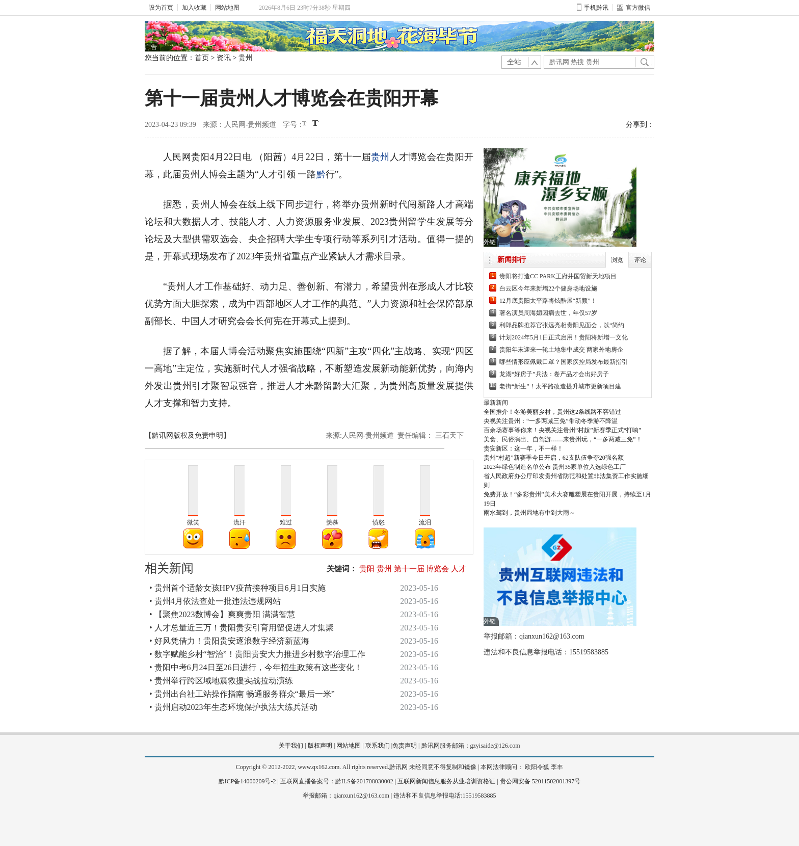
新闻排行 (511, 259)
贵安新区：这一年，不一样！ (523, 448)
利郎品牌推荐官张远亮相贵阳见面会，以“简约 (561, 325)
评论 (640, 259)
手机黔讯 (592, 7)
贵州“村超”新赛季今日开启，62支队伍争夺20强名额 (554, 457)
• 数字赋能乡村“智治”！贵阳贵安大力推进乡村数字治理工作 (257, 654)
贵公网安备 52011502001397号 (540, 781)
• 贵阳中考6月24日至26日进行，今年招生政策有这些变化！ (255, 667)
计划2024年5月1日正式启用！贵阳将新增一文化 (563, 337)
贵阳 (367, 569)
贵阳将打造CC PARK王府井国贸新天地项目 (558, 276)
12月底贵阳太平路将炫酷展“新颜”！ (548, 300)
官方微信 (633, 7)
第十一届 (409, 569)
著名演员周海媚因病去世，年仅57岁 (548, 312)
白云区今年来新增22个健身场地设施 (548, 288)
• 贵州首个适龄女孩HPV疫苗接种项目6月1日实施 (237, 588)
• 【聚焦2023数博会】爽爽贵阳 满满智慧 (222, 614)
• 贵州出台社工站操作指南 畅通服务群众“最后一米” (242, 694)
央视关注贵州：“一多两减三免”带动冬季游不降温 (551, 421)
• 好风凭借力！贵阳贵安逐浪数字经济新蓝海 (229, 641)
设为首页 (161, 7)
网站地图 (227, 7)
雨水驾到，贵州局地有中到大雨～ (529, 512)
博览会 (437, 569)
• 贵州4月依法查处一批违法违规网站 (215, 601)
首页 (202, 58)
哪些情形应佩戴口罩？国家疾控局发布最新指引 (563, 361)
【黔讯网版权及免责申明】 (187, 435)
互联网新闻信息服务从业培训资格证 (446, 781)
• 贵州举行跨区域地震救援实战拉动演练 (221, 680)
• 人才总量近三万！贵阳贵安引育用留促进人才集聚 (241, 627)
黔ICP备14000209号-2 (247, 781)
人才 (458, 569)
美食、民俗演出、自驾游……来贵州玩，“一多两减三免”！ (563, 439)
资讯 (224, 58)
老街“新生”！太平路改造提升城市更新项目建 (560, 386)
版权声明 (320, 745)
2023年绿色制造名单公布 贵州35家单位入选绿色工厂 (555, 466)
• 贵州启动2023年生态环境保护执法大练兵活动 (233, 707)
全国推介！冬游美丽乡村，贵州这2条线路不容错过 (552, 411)
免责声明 (404, 745)
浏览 (617, 259)
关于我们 (291, 745)
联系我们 (377, 745)
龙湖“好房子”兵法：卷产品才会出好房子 (554, 374)
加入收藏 (194, 7)
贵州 (245, 58)
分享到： (640, 124)
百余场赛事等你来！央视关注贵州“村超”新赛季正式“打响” (562, 430)
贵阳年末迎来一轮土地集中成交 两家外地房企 (561, 349)
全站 (514, 62)
